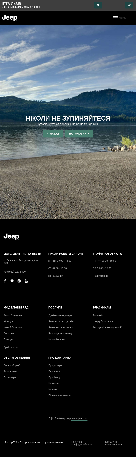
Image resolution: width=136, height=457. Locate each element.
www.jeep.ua (79, 418)
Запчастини (11, 371)
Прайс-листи (11, 347)
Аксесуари (10, 377)
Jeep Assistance (103, 321)
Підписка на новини (60, 395)
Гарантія (98, 315)
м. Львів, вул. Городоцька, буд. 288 (21, 261)
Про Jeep (54, 377)
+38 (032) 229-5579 (15, 271)
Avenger (8, 339)
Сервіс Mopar (12, 365)
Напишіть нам (57, 339)
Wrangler (9, 321)
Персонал (54, 371)
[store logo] (9, 18)
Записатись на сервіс (61, 327)
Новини (53, 389)
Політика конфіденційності (82, 443)
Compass (9, 333)
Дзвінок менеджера (60, 315)
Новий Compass (13, 327)
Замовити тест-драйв (61, 321)
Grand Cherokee (13, 315)
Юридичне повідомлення (113, 443)
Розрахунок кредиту (60, 333)
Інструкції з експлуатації (107, 327)
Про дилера (55, 365)
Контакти (54, 383)
